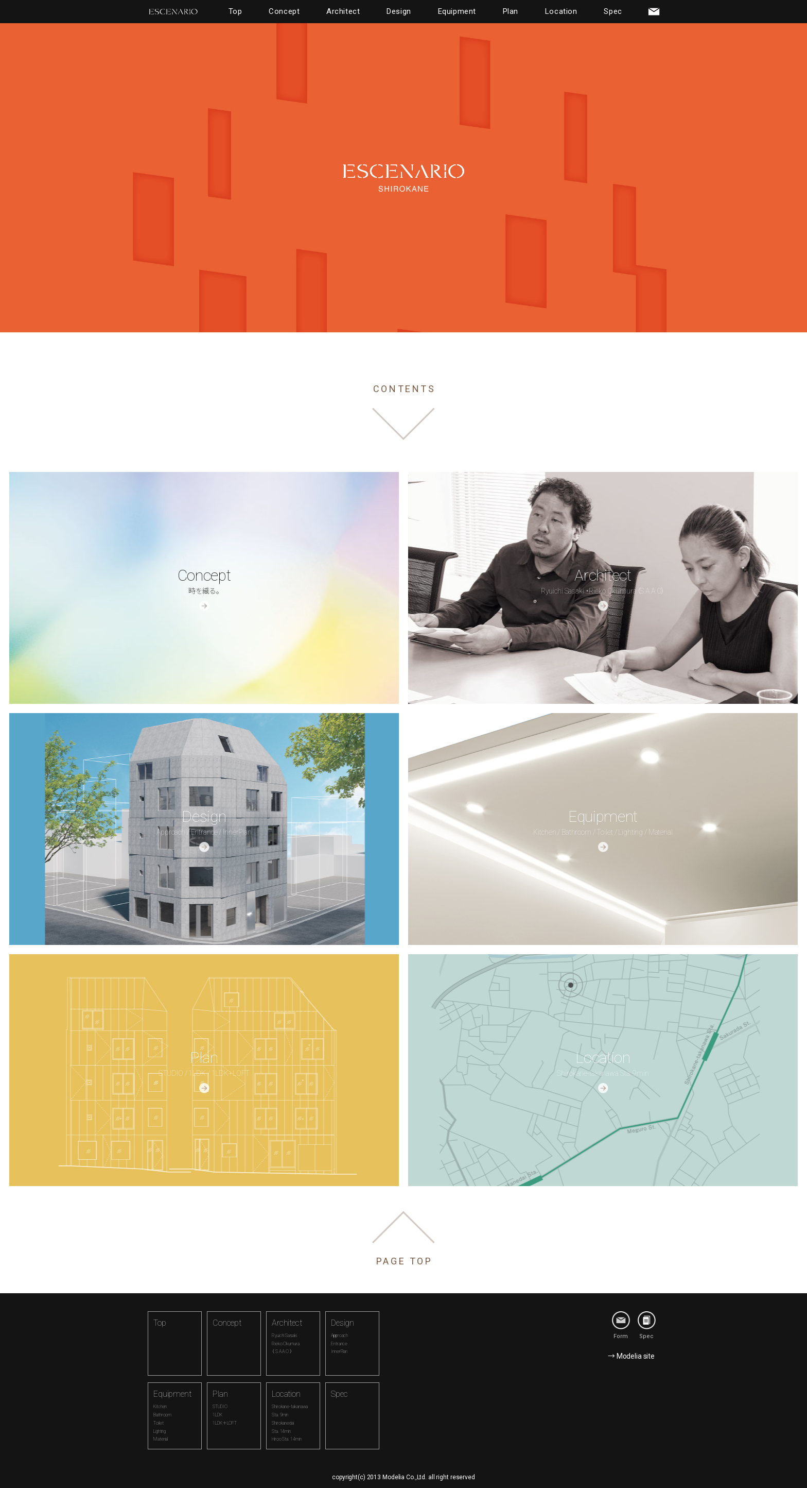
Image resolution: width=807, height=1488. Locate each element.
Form (621, 1325)
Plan (510, 11)
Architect (343, 11)
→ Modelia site (631, 1356)
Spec (613, 11)
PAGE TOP (404, 1261)
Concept (284, 11)
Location (561, 11)
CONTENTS (404, 388)
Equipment (457, 11)
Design (399, 11)
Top (235, 11)
